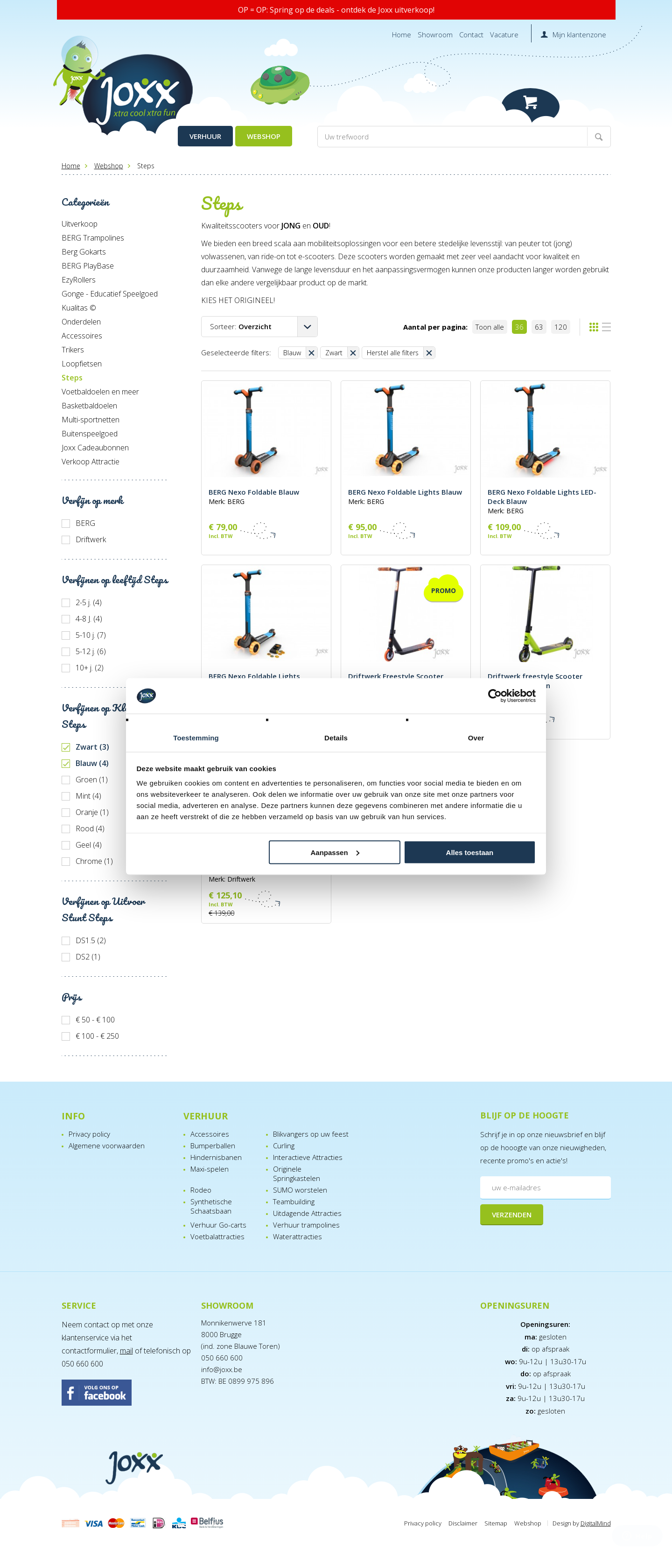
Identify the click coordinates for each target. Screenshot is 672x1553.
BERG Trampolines (93, 238)
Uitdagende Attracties (307, 1213)
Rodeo (200, 1189)
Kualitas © (79, 308)
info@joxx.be (221, 1369)
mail (126, 1351)
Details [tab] (336, 738)
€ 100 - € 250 (97, 1036)
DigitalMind (596, 1523)
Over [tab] (476, 738)
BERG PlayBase (88, 266)
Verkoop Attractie (90, 461)
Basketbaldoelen (89, 405)
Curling (283, 1145)
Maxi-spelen (209, 1168)
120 (560, 326)
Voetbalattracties (217, 1236)
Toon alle (490, 326)
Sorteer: (241, 326)
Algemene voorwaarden (107, 1145)
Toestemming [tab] (196, 738)
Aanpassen (335, 852)
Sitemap (495, 1523)
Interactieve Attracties (308, 1157)
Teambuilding (294, 1201)
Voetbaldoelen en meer (100, 392)
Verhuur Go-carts (218, 1224)
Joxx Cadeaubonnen (95, 447)
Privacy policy (89, 1134)
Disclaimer (462, 1523)
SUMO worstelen (300, 1189)
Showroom (435, 34)
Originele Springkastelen (296, 1173)
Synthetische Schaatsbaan (211, 1206)
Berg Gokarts (84, 252)
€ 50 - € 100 (95, 1020)
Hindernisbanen (216, 1157)
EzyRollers (79, 280)
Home (401, 34)
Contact (471, 34)
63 (539, 326)
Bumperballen (212, 1145)
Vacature (504, 34)
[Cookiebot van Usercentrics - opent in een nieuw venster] (495, 696)
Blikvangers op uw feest (311, 1134)
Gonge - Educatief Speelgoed (110, 294)
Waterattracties (297, 1236)
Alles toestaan (470, 852)
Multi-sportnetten (90, 419)
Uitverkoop (80, 224)
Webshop (263, 136)
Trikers (73, 350)
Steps (72, 378)
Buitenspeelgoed (90, 433)
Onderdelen (81, 322)
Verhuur (205, 136)
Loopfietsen (82, 364)
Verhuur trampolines (306, 1224)
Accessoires (82, 336)
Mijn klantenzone (579, 34)
